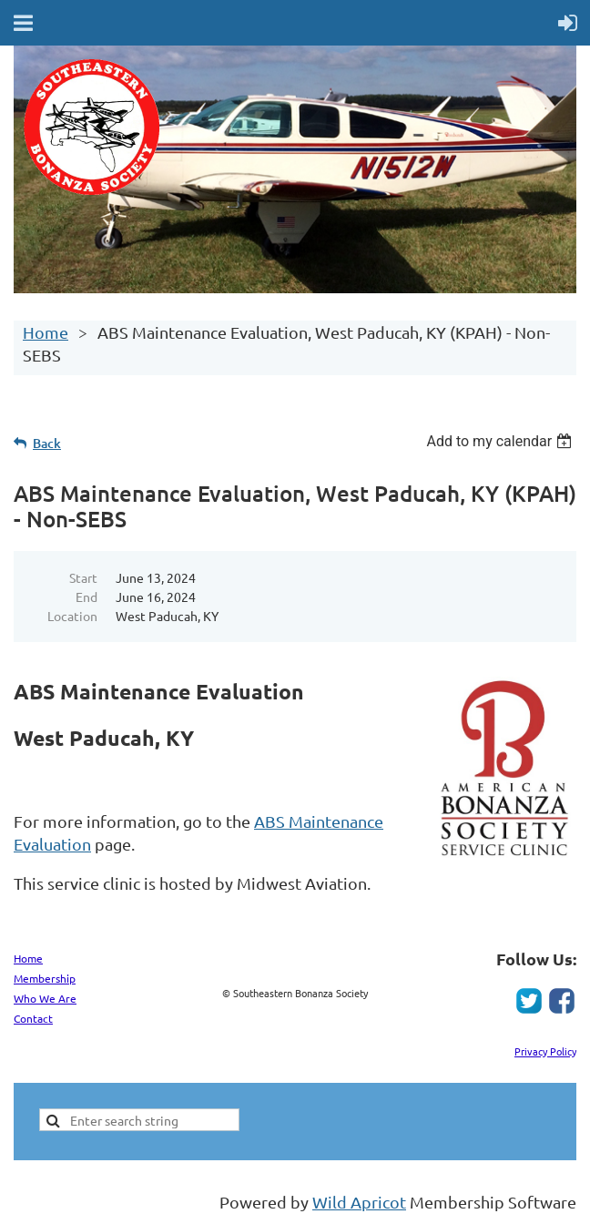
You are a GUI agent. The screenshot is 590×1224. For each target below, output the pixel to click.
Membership (45, 978)
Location (72, 615)
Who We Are (45, 998)
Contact (33, 1018)
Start (83, 577)
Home (45, 332)
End (86, 596)
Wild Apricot (359, 1201)
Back (47, 443)
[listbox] (501, 441)
